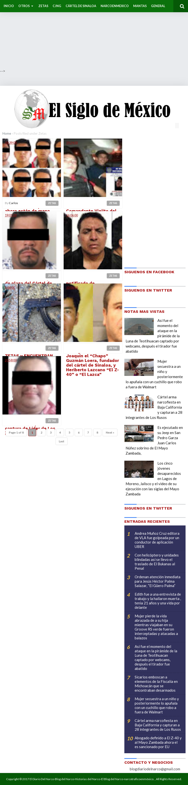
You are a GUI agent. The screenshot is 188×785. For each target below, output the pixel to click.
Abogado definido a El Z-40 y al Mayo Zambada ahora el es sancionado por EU (158, 742)
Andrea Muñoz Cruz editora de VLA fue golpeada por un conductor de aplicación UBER (157, 540)
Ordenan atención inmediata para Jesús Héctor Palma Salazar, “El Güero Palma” (157, 581)
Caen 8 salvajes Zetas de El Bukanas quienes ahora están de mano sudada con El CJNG (29, 208)
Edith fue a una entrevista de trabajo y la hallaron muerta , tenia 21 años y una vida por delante (158, 601)
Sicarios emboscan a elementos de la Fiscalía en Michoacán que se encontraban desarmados (156, 683)
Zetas (52, 203)
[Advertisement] (94, 34)
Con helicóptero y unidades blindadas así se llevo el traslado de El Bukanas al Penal (157, 561)
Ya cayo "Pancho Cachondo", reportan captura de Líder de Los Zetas (30, 426)
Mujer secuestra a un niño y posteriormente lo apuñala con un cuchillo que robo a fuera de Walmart (157, 705)
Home (6, 133)
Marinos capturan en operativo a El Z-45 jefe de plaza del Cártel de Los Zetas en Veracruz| (30, 281)
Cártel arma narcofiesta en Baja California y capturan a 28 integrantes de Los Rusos (158, 724)
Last (61, 441)
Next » (110, 433)
